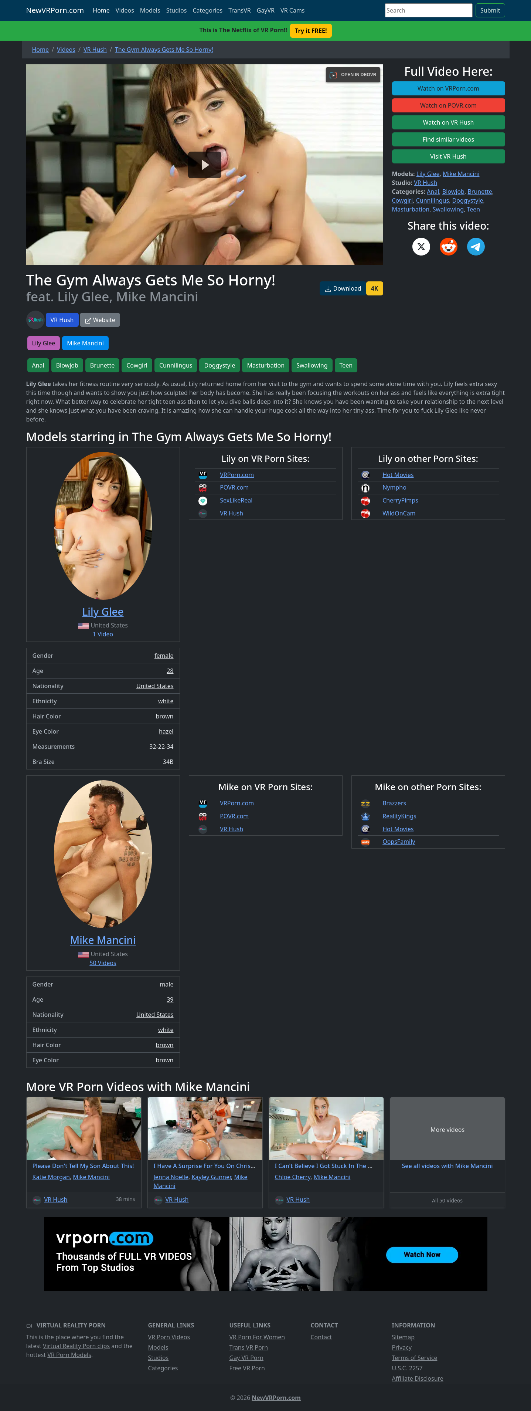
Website (100, 320)
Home (101, 10)
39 (170, 999)
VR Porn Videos (169, 1337)
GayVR (266, 10)
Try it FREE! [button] (311, 31)
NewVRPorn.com (55, 10)
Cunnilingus (432, 200)
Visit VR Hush (448, 156)
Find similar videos (448, 139)
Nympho (394, 487)
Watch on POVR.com (448, 105)
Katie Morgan (51, 1177)
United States (155, 686)
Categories (207, 10)
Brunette (479, 191)
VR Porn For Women (257, 1337)
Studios (176, 10)
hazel (166, 731)
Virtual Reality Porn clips (76, 1346)
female (164, 656)
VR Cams (292, 10)
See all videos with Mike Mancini (447, 1166)
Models (150, 10)
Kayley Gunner (211, 1177)
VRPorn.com (237, 475)
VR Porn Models (69, 1355)
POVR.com (234, 487)
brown (165, 716)
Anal (433, 191)
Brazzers (394, 803)
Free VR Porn (247, 1368)
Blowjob (453, 191)
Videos (125, 10)
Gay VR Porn (246, 1358)
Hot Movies (397, 475)
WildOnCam (398, 513)
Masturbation (411, 209)
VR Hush (62, 320)
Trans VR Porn (248, 1347)
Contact (321, 1337)
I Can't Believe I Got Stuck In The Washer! (333, 1166)
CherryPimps (400, 500)
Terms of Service (415, 1358)
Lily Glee (428, 174)
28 (170, 671)
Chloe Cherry (293, 1177)
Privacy (402, 1347)
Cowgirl (402, 200)
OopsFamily (398, 842)
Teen (473, 209)
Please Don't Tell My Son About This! (83, 1166)
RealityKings (399, 816)
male (166, 984)
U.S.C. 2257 (407, 1368)
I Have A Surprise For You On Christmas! (210, 1166)
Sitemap (403, 1337)
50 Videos (102, 963)
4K (374, 288)
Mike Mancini (461, 174)
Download (342, 288)
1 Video (103, 634)
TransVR (239, 10)
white (165, 701)
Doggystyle (467, 200)
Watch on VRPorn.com (448, 88)
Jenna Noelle (171, 1177)
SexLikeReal (236, 500)
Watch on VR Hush (448, 122)
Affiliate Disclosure (417, 1378)
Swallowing (448, 209)
